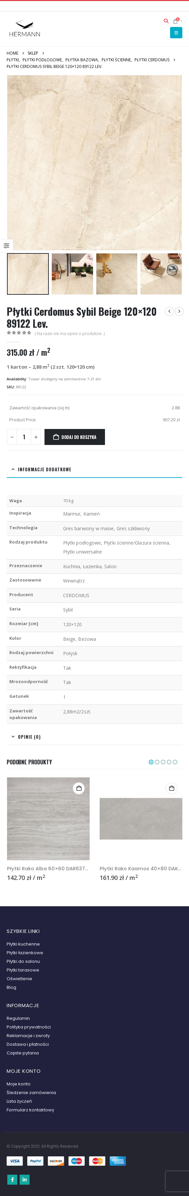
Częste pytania (23, 1053)
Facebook (12, 1180)
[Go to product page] (48, 819)
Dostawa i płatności (28, 1044)
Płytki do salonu (23, 961)
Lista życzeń (19, 1101)
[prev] (169, 311)
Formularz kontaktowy (30, 1110)
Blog (11, 987)
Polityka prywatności (29, 1027)
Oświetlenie (19, 979)
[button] (166, 21)
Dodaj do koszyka (78, 437)
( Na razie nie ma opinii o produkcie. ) (70, 333)
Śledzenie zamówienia (31, 1092)
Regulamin (18, 1018)
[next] (179, 311)
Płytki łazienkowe (25, 953)
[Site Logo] (25, 28)
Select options (79, 788)
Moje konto (19, 1084)
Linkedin (25, 1180)
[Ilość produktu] (24, 437)
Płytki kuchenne (23, 944)
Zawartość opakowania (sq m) (39, 408)
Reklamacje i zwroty (28, 1035)
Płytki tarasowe (23, 970)
